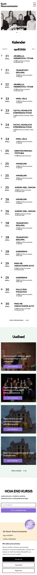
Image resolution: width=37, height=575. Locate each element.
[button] (1, 20)
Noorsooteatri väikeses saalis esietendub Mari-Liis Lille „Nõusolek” (17, 359)
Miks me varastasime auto (24, 264)
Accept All (18, 559)
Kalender (18, 42)
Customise (18, 565)
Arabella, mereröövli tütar (23, 57)
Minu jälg (21, 98)
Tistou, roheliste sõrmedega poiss (22, 111)
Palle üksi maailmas (21, 290)
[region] (18, 558)
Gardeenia (21, 251)
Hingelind (21, 163)
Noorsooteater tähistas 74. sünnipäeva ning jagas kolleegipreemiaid (16, 390)
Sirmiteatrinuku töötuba (23, 152)
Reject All (18, 570)
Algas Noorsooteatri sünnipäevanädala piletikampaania (13, 421)
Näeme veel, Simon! (25, 187)
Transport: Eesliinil (22, 71)
